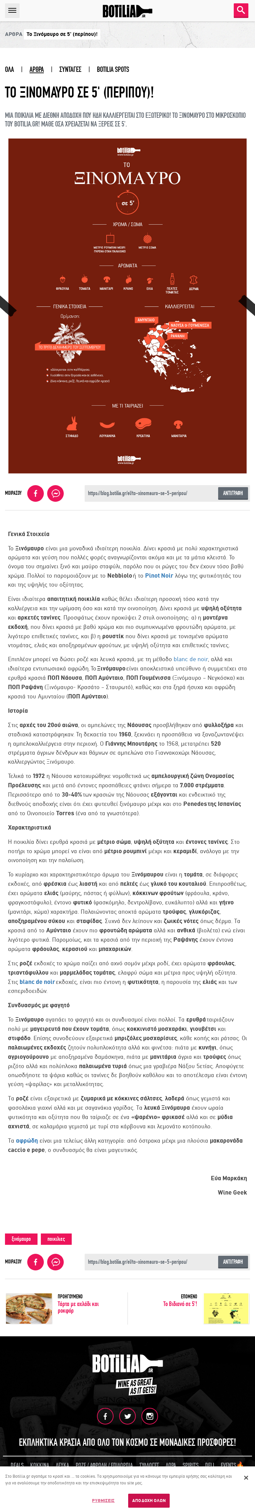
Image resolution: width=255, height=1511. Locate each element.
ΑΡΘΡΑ (37, 69)
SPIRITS (191, 1465)
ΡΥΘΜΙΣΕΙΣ (103, 1501)
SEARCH (241, 10)
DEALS (17, 1465)
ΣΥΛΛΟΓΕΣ (149, 1465)
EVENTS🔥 (232, 1465)
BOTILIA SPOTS (113, 69)
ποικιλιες (56, 1238)
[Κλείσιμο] (246, 1479)
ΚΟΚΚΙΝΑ (39, 1465)
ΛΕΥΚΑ (62, 1465)
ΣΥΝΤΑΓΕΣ (70, 69)
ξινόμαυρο (21, 1238)
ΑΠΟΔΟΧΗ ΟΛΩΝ (149, 1501)
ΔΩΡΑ (171, 1465)
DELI (209, 1465)
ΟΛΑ (9, 69)
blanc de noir (191, 659)
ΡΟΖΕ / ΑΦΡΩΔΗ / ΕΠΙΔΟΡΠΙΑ (104, 1465)
